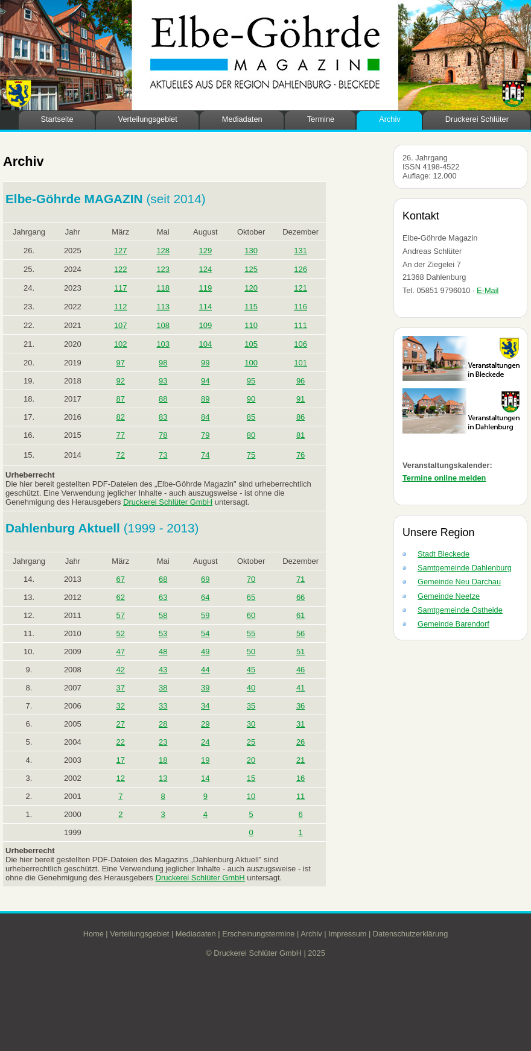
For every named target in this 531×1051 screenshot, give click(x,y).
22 (120, 741)
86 (300, 416)
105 (251, 344)
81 (300, 435)
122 (120, 269)
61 (300, 615)
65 (251, 597)
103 (163, 344)
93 (163, 380)
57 (120, 615)
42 (120, 669)
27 (120, 723)
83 (163, 416)
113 (163, 306)
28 (163, 723)
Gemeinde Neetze (449, 596)
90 (251, 398)
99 (205, 362)
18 (163, 760)
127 (120, 250)
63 (163, 597)
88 (163, 398)
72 (120, 454)
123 (163, 269)
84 (205, 416)
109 (205, 325)
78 (163, 435)
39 (205, 687)
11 (300, 796)
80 (251, 435)
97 (120, 362)
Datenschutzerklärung (410, 933)
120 (251, 287)
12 (120, 778)
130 (251, 250)
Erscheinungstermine (258, 933)
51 (300, 651)
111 (300, 325)
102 (120, 344)
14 (205, 778)
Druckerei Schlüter (477, 119)
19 (205, 760)
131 (300, 250)
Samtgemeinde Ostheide (460, 609)
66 (300, 597)
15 (251, 778)
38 (163, 687)
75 (251, 454)
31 (300, 723)
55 (251, 633)
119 (205, 287)
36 (300, 705)
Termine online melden (444, 477)
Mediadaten (242, 119)
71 (300, 579)
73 (163, 454)
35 (251, 705)
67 (120, 579)
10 (251, 796)
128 (163, 250)
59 (205, 615)
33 (163, 705)
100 (251, 362)
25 (251, 741)
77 (120, 435)
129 (205, 250)
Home (93, 933)
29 (205, 723)
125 (251, 269)
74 (205, 454)
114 (205, 306)
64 (205, 597)
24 (205, 741)
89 (205, 398)
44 (205, 669)
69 (205, 579)
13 (163, 778)
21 (300, 760)
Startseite (57, 119)
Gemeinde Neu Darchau (459, 581)
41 (300, 687)
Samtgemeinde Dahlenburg (465, 567)
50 (251, 651)
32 (120, 705)
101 (300, 362)
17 (120, 760)
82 (120, 416)
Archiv (390, 119)
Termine (321, 119)
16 (300, 778)
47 (120, 651)
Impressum (347, 933)
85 (251, 416)
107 (120, 325)
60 (251, 615)
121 (300, 287)
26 (300, 741)
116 (300, 306)
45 (251, 669)
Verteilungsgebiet (147, 119)
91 (300, 398)
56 (300, 633)
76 (300, 454)
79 (205, 435)
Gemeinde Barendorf (453, 623)
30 (251, 723)
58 (163, 615)
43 (163, 669)
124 (205, 269)
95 (251, 380)
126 (300, 269)
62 (120, 597)
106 (300, 344)
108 (163, 325)
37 (120, 687)
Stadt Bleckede (443, 553)
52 (120, 633)
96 (300, 380)
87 (120, 398)
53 (163, 633)
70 (251, 579)
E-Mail (487, 290)
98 (163, 362)
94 (205, 380)
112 (120, 306)
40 (251, 687)
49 (205, 651)
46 (300, 669)
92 (120, 380)
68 (163, 579)
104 (205, 344)
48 (163, 651)
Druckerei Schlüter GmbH (167, 502)
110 (251, 325)
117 (120, 287)
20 (251, 760)
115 (251, 306)
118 (163, 287)
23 (163, 741)
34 (205, 705)
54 (205, 633)
